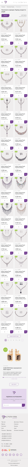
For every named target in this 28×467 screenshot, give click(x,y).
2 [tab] (4, 377)
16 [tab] (25, 377)
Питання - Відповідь (6, 430)
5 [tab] (9, 377)
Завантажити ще (14, 336)
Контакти (3, 426)
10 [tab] (16, 377)
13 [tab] (21, 377)
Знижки (16, 426)
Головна (3, 6)
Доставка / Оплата (18, 422)
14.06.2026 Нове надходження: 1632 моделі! (12, 368)
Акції (15, 428)
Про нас (3, 422)
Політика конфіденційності (14, 463)
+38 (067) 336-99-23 (6, 434)
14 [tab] (22, 377)
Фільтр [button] (5, 15)
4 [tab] (7, 377)
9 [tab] (15, 377)
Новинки (16, 424)
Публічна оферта (14, 465)
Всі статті (14, 384)
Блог (2, 428)
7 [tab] (12, 377)
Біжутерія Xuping (10, 6)
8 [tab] (13, 377)
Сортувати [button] (24, 15)
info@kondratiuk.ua (6, 440)
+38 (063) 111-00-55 (6, 438)
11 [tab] (18, 377)
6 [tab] (10, 377)
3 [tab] (6, 377)
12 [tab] (19, 377)
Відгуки (3, 424)
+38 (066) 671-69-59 (6, 436)
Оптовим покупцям (18, 430)
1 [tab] (3, 377)
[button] (14, 2)
